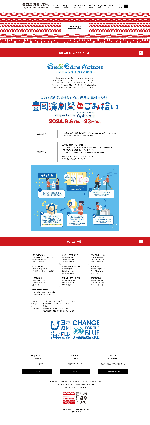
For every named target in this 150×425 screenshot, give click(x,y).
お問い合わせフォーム (112, 376)
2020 (92, 389)
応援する (37, 376)
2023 (77, 389)
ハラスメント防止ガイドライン (75, 392)
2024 (72, 389)
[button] (126, 6)
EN (120, 8)
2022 (82, 389)
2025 (67, 389)
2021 (87, 389)
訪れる (75, 376)
